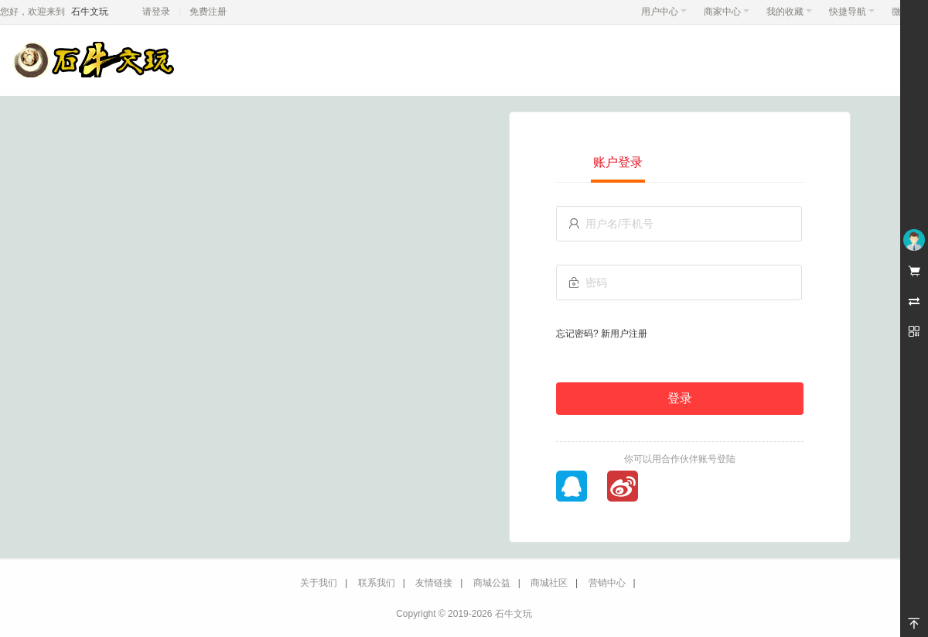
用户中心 (664, 11)
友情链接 (433, 582)
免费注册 (208, 11)
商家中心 (726, 11)
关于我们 (318, 582)
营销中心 (607, 582)
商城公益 (491, 582)
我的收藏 (789, 11)
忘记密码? (577, 333)
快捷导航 (852, 11)
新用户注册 (624, 333)
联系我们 (376, 582)
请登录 (156, 11)
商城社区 (549, 582)
